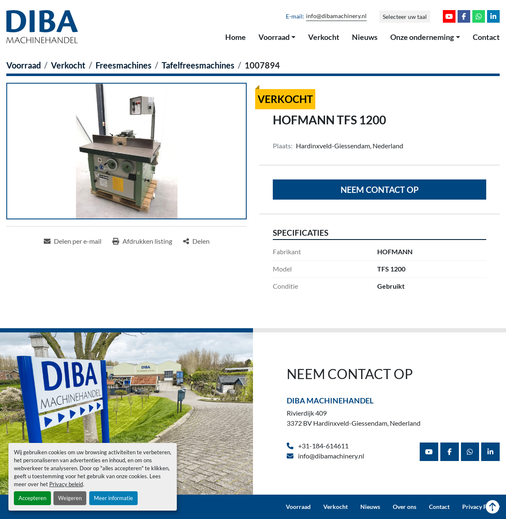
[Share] (196, 241)
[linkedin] (493, 16)
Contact (486, 37)
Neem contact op (380, 189)
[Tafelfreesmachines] (198, 65)
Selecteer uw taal (405, 16)
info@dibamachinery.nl (336, 16)
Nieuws (365, 37)
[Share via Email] (72, 241)
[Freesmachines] (124, 65)
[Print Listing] (142, 241)
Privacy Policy (481, 506)
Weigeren (70, 498)
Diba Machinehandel (330, 400)
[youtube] (449, 16)
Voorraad (274, 37)
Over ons (404, 506)
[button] (277, 37)
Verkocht (323, 37)
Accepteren (32, 498)
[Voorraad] (23, 65)
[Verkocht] (68, 65)
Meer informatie (113, 498)
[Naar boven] (492, 507)
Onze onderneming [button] (422, 37)
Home (235, 37)
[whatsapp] (478, 16)
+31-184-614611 (323, 446)
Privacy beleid (66, 484)
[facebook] (464, 16)
